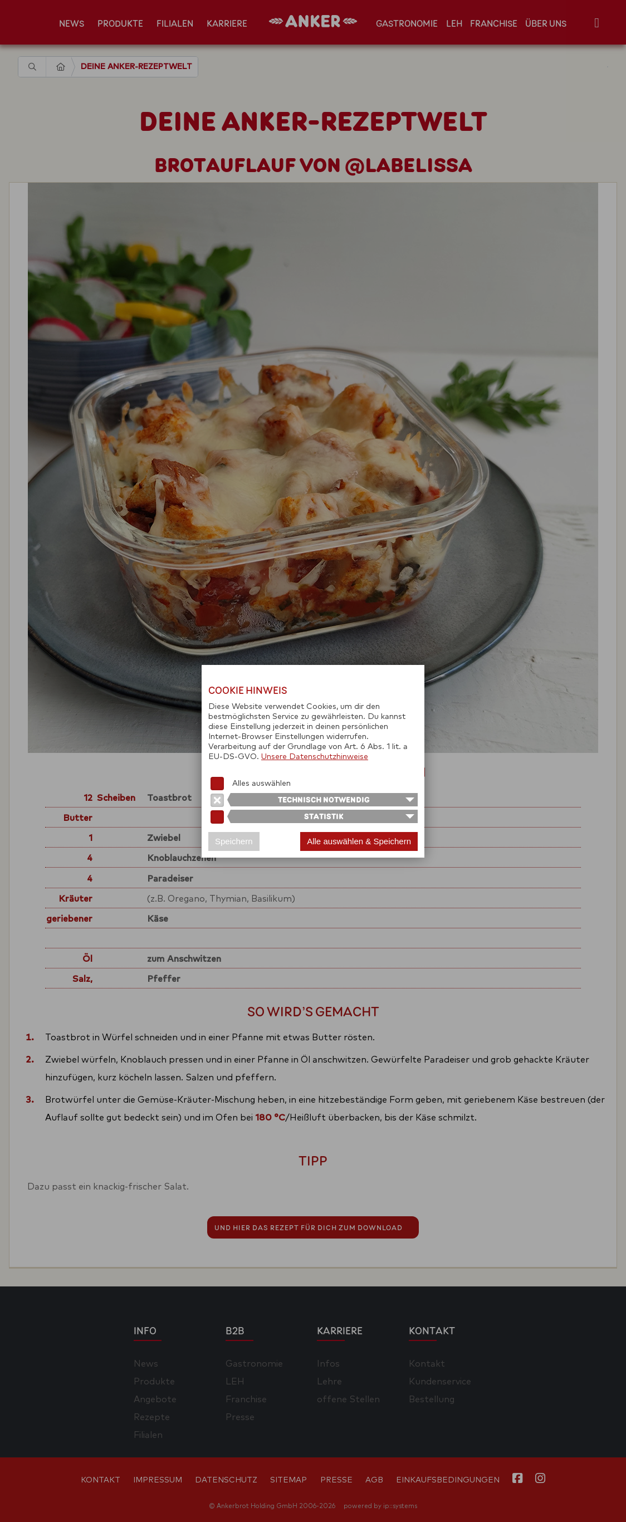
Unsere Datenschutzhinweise (314, 757)
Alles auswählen (261, 783)
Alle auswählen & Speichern (359, 841)
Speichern (234, 841)
